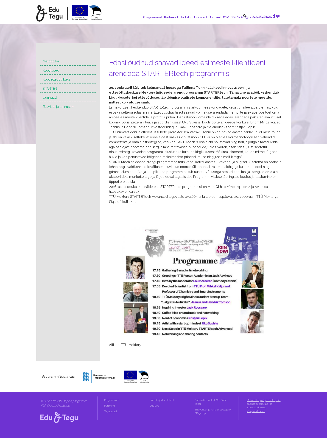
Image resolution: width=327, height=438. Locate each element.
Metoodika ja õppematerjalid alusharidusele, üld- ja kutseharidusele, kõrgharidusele (263, 406)
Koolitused (51, 70)
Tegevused (110, 411)
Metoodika (51, 61)
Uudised (200, 17)
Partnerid (171, 17)
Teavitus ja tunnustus (58, 107)
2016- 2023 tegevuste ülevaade (255, 17)
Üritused (215, 17)
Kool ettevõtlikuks (56, 79)
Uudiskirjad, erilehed (161, 400)
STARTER (50, 88)
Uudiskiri (186, 17)
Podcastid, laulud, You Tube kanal (211, 402)
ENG (226, 17)
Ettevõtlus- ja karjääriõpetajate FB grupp (213, 411)
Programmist (152, 17)
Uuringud (50, 97)
